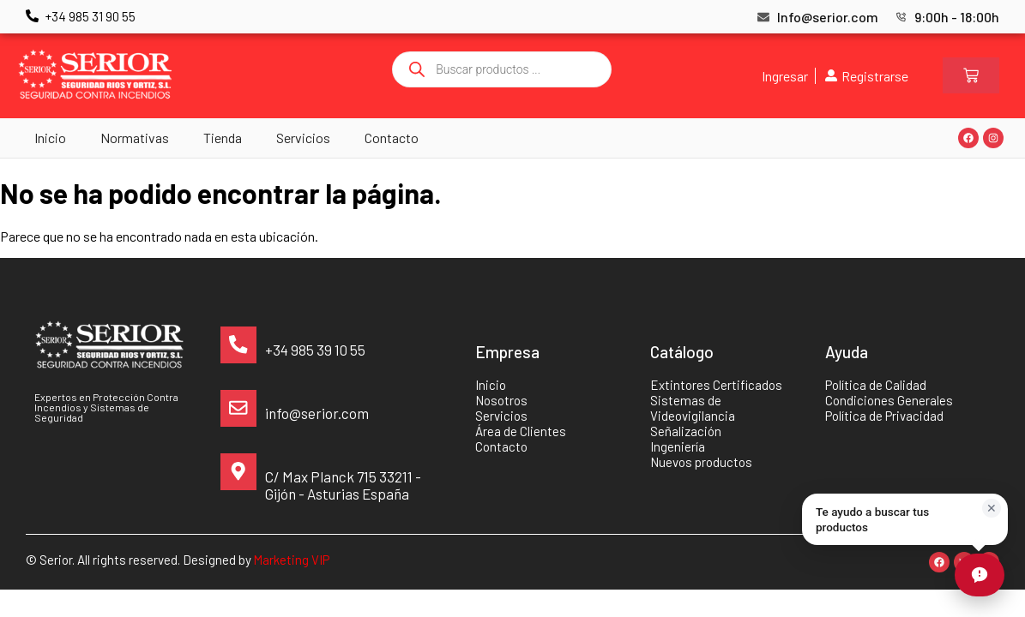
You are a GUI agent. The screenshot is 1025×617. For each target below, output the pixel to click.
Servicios (303, 137)
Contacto (392, 137)
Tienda (222, 137)
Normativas (134, 137)
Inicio (50, 137)
